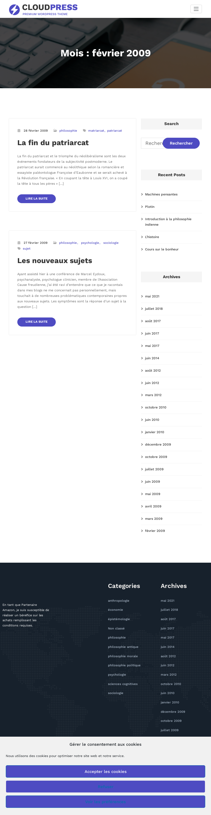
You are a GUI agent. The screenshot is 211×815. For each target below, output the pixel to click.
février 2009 (155, 531)
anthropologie (118, 601)
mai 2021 (152, 296)
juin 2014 (152, 358)
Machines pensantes (161, 194)
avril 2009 (153, 506)
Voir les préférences (105, 801)
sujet (26, 248)
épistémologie (119, 619)
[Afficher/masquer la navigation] (196, 9)
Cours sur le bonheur (162, 249)
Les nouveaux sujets (54, 260)
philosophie (68, 130)
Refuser (105, 786)
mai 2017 (152, 346)
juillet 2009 (154, 469)
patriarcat (114, 130)
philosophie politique (124, 665)
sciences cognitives (123, 684)
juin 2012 (152, 383)
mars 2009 (153, 519)
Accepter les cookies (106, 771)
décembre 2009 (158, 444)
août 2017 (153, 321)
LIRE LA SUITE (37, 198)
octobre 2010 (155, 407)
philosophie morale (123, 656)
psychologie (90, 243)
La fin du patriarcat (53, 142)
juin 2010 (152, 420)
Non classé (116, 628)
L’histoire (152, 237)
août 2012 (153, 370)
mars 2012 (153, 395)
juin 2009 (152, 482)
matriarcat (96, 130)
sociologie (111, 243)
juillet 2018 (154, 309)
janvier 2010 (154, 432)
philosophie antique (123, 647)
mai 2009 (152, 494)
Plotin (149, 207)
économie (115, 610)
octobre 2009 (156, 457)
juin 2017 (152, 333)
